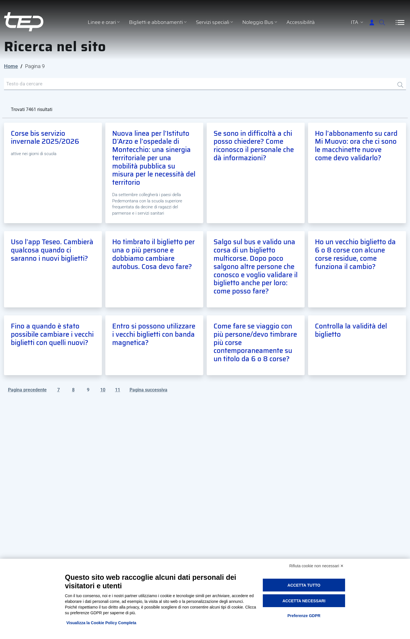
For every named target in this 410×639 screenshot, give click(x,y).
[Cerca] (379, 22)
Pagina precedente (27, 390)
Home (11, 66)
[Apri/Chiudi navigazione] (400, 22)
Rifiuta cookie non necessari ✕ (316, 566)
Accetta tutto (304, 585)
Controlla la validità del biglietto (351, 331)
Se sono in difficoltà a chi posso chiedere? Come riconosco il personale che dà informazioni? (254, 146)
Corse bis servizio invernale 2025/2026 (45, 138)
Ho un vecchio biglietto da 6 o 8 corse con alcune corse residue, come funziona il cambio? (355, 255)
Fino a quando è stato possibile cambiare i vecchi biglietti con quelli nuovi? (52, 335)
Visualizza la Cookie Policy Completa (101, 622)
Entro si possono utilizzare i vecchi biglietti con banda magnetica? (153, 335)
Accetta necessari (303, 601)
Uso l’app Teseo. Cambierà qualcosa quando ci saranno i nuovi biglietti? (52, 251)
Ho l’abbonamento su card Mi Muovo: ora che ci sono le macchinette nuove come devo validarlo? (356, 146)
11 (117, 390)
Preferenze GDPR (303, 615)
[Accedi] (360, 22)
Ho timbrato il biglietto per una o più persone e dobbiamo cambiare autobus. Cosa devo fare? (153, 255)
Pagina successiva (148, 390)
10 (102, 390)
